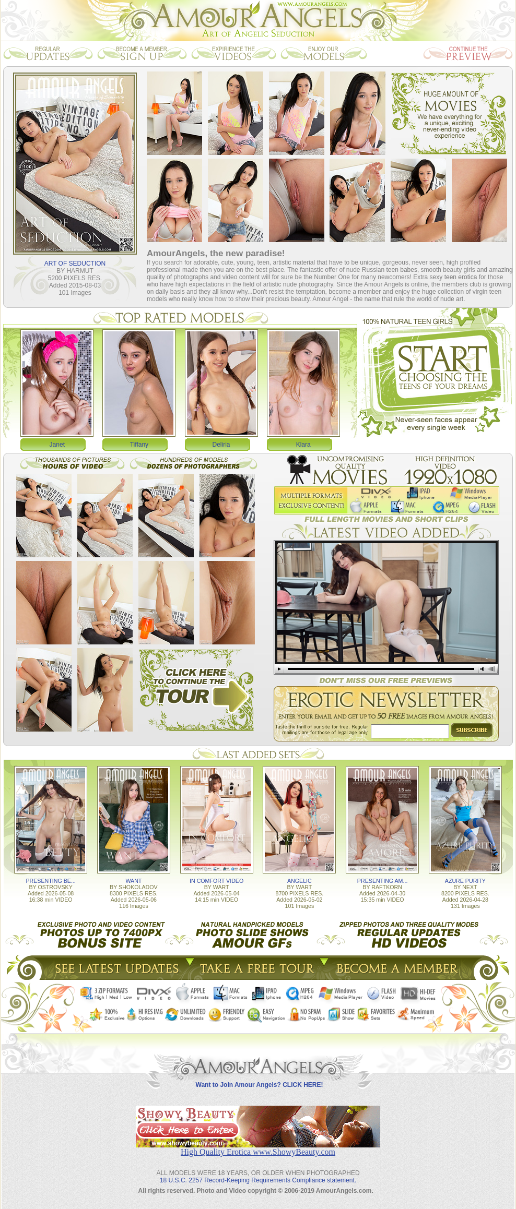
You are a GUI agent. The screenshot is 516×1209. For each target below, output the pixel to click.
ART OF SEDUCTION (75, 263)
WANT (133, 881)
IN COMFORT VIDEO (216, 881)
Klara (303, 444)
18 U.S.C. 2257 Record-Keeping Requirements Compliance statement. (258, 1180)
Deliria (221, 444)
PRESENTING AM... (382, 881)
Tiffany (139, 444)
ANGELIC (299, 881)
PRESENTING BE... (50, 881)
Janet (57, 444)
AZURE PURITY (465, 881)
